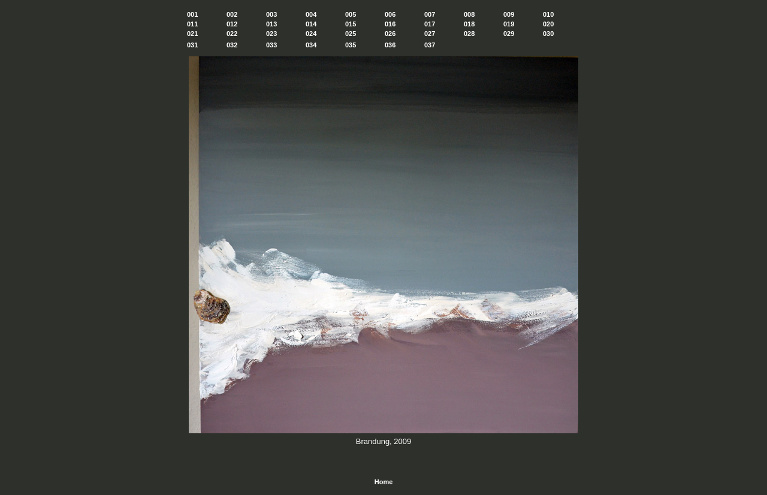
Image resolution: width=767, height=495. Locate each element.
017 (429, 24)
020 (548, 24)
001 (192, 14)
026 (390, 33)
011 (192, 24)
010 (548, 14)
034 (311, 45)
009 (508, 14)
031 (192, 45)
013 (271, 24)
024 (311, 33)
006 (390, 14)
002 (232, 14)
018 (469, 24)
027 (429, 33)
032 (232, 45)
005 (350, 14)
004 (311, 14)
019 (508, 24)
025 (350, 33)
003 (271, 14)
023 (271, 33)
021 (192, 33)
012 (232, 24)
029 (508, 33)
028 (469, 33)
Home (384, 481)
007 (429, 14)
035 (350, 45)
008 (469, 14)
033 (271, 45)
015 (350, 24)
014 (311, 24)
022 (232, 33)
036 (390, 45)
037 (429, 45)
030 (548, 33)
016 (390, 24)
